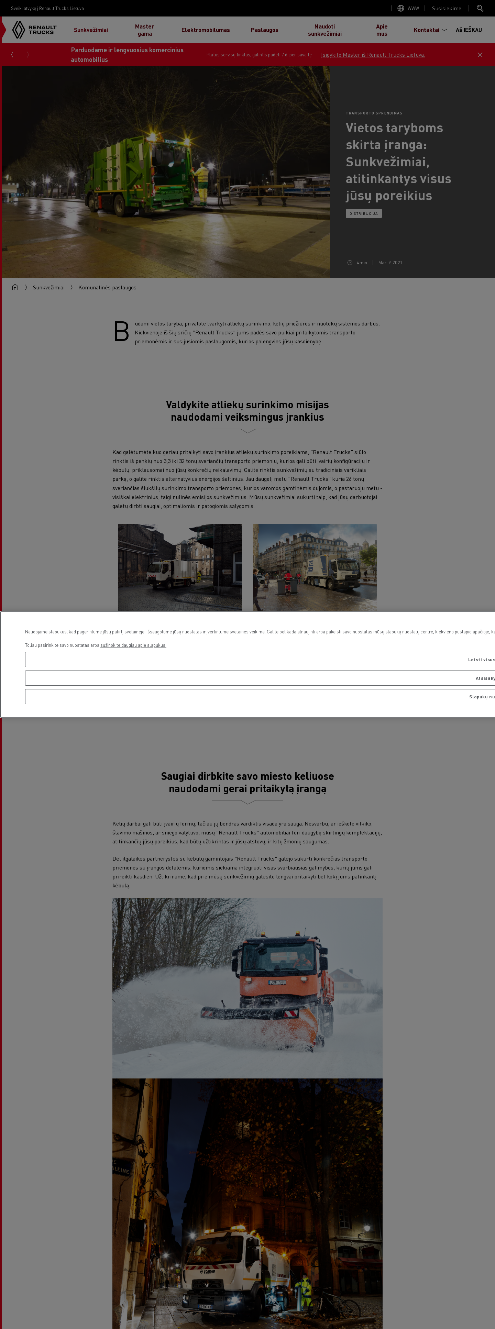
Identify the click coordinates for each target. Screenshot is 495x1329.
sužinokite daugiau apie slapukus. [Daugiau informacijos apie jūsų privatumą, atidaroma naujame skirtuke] (133, 645)
